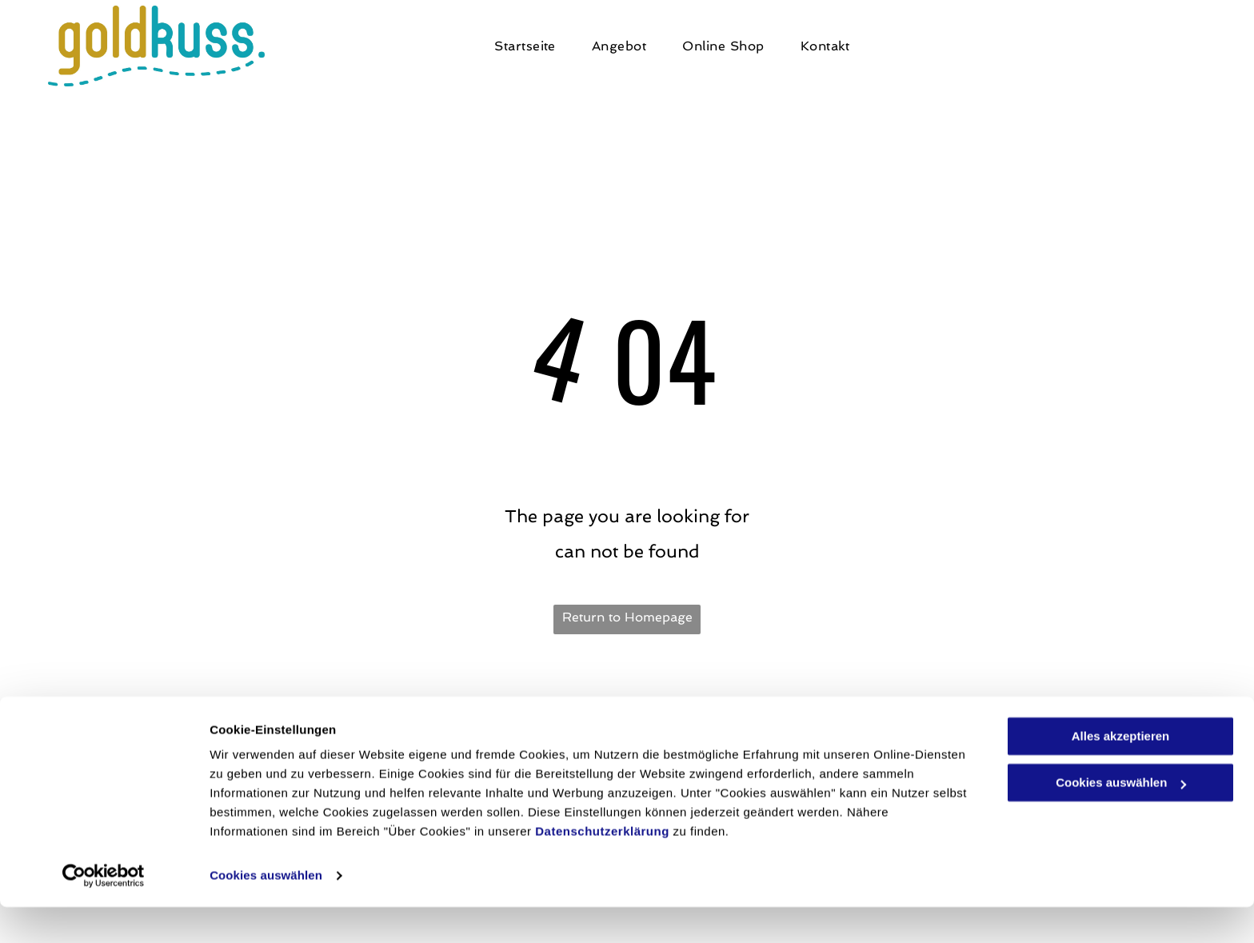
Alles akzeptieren (1121, 772)
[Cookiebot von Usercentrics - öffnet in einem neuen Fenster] (104, 912)
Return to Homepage (627, 617)
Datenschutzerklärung (602, 867)
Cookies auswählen (266, 911)
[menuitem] (531, 46)
